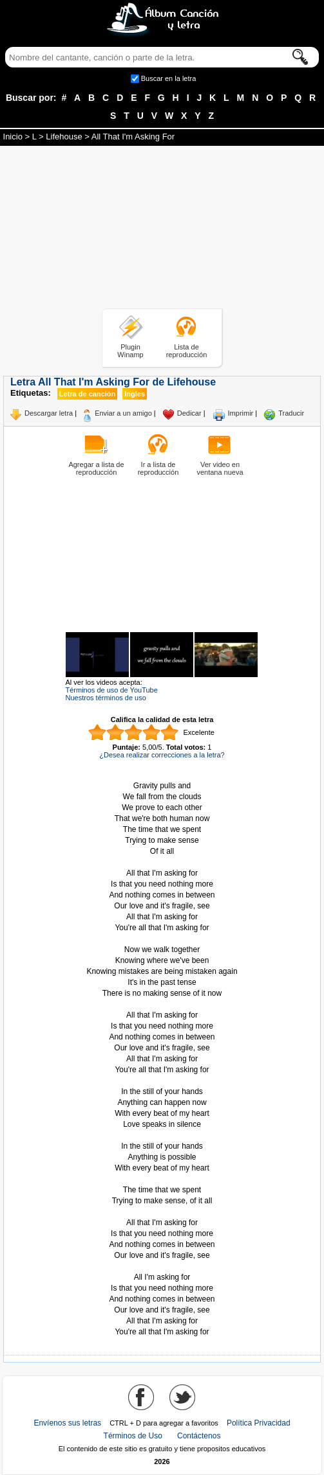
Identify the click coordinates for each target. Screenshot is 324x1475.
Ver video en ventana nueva (219, 468)
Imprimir (241, 413)
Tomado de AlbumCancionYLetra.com (162, 1266)
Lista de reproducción (186, 350)
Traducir (291, 413)
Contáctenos (198, 1435)
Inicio (13, 136)
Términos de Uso (133, 1435)
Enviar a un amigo (123, 413)
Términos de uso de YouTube (112, 690)
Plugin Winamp (130, 350)
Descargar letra (48, 413)
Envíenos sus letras (67, 1422)
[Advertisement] (162, 229)
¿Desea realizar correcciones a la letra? (161, 755)
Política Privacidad (259, 1422)
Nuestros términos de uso (106, 698)
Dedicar (189, 413)
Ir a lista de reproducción (158, 468)
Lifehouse (64, 136)
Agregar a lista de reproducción (96, 468)
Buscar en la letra (168, 78)
